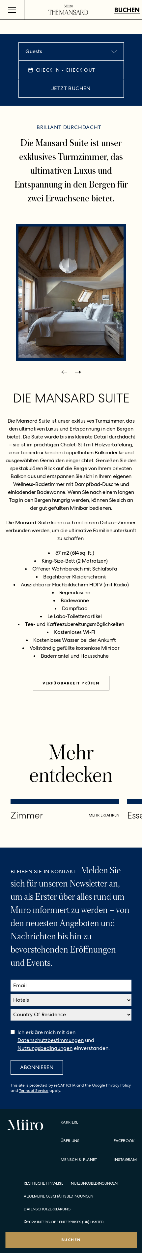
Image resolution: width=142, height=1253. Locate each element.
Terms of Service (33, 1090)
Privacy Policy (118, 1085)
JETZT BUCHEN (71, 88)
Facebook (124, 1140)
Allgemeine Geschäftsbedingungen (58, 1196)
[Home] (68, 9)
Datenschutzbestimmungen (50, 1040)
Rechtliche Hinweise (43, 1183)
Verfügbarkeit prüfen (71, 682)
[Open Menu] (12, 9)
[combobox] (71, 51)
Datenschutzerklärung (47, 1209)
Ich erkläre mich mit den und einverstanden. (63, 1040)
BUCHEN (127, 10)
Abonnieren (36, 1067)
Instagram (125, 1159)
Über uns (70, 1140)
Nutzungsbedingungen (44, 1048)
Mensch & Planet (79, 1159)
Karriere (69, 1122)
